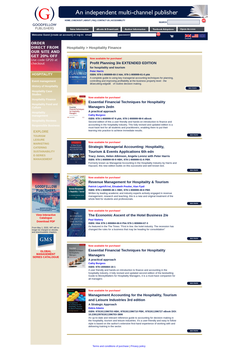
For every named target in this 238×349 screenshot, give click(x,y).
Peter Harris (97, 71)
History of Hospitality (45, 86)
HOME (67, 20)
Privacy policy (138, 346)
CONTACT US (103, 20)
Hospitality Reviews (44, 120)
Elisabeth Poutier (122, 186)
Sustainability (44, 151)
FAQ (94, 20)
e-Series (39, 155)
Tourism (39, 135)
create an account (62, 34)
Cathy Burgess (97, 115)
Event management (44, 81)
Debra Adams (96, 308)
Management (42, 159)
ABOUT (87, 20)
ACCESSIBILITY (118, 20)
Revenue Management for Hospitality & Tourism (129, 182)
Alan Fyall (138, 186)
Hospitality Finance (44, 99)
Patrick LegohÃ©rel (100, 186)
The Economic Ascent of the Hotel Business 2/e (128, 215)
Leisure (39, 139)
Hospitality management (40, 114)
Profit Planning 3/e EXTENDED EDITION (123, 63)
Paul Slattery (96, 219)
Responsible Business (46, 125)
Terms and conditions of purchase (111, 346)
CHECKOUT (77, 20)
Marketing (41, 143)
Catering (40, 147)
